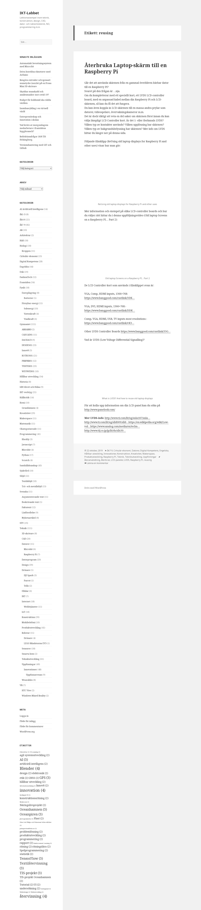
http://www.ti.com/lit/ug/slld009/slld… (106, 422)
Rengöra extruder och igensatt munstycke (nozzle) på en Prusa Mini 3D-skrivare (35, 83)
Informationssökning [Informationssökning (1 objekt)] (28, 786)
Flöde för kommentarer (31, 726)
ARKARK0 (26, 329)
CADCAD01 (27, 334)
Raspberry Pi (30, 554)
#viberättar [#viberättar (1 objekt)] (25, 752)
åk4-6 (22, 219)
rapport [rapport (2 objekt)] (26, 843)
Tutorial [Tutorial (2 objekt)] (26, 884)
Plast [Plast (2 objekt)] (39, 818)
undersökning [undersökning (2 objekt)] (30, 888)
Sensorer (26, 648)
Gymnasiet (25, 324)
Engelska (24, 266)
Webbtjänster (31, 606)
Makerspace (26, 418)
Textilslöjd (27, 481)
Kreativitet (25, 413)
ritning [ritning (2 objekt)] (26, 846)
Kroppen (26, 251)
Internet (26, 601)
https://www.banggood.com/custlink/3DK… (109, 298)
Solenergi (29, 308)
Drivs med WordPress (95, 487)
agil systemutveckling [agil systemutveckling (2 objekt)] (34, 755)
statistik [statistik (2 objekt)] (26, 854)
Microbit (26, 449)
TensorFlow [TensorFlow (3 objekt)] (31, 858)
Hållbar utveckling (29, 376)
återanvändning (92, 460)
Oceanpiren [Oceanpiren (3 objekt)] (31, 814)
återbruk (105, 460)
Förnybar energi (30, 303)
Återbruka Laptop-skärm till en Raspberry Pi (125, 68)
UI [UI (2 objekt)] (37, 884)
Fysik (22, 287)
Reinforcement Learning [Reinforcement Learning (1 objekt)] (42, 843)
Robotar (26, 632)
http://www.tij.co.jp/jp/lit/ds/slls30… (105, 430)
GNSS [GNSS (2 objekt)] (34, 778)
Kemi (22, 402)
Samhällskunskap (28, 465)
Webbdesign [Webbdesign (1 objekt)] (25, 892)
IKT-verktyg (26, 392)
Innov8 (25, 350)
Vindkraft (29, 319)
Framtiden (25, 282)
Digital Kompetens (29, 261)
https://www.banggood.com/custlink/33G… (146, 331)
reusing (148, 460)
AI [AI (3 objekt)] (24, 759)
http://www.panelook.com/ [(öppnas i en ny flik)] (99, 409)
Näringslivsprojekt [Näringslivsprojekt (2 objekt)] (33, 805)
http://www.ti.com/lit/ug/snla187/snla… (127, 418)
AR (21, 230)
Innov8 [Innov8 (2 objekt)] (42, 785)
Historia (24, 381)
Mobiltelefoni (28, 622)
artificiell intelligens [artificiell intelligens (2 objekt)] (34, 763)
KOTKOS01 (27, 355)
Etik (22, 271)
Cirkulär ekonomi (28, 256)
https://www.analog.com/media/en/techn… (115, 426)
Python (25, 455)
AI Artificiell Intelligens (31, 209)
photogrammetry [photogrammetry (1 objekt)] (26, 819)
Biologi (23, 245)
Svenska (24, 491)
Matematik (25, 423)
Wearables (27, 680)
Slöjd (22, 475)
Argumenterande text (33, 496)
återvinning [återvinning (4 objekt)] (33, 896)
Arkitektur (25, 235)
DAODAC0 (27, 339)
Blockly (25, 439)
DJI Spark (28, 575)
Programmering (28, 434)
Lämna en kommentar (97, 463)
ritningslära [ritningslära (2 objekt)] (41, 846)
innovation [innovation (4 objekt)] (32, 790)
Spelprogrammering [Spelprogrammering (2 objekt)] (34, 850)
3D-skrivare (28, 533)
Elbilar (25, 591)
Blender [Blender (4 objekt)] (30, 768)
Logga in (24, 715)
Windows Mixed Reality (33, 695)
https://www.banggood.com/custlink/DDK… (109, 310)
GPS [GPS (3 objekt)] (45, 777)
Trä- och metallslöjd (32, 486)
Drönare (26, 570)
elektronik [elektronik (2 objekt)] (40, 773)
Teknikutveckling (30, 659)
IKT (23, 596)
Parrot (27, 580)
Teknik (23, 528)
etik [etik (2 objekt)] (24, 778)
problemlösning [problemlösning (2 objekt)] (31, 831)
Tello (26, 585)
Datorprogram (29, 559)
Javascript (27, 444)
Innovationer (30, 669)
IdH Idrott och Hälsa (30, 387)
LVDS (126, 460)
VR (21, 685)
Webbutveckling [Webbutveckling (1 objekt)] (37, 892)
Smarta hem (28, 653)
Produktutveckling (31, 627)
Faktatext (26, 507)
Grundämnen (28, 407)
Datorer (26, 543)
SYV (22, 523)
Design (25, 564)
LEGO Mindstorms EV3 (35, 643)
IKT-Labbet (29, 12)
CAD (24, 538)
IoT (23, 612)
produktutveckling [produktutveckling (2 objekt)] (33, 835)
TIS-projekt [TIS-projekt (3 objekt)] (31, 873)
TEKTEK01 (27, 366)
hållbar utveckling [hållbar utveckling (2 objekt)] (32, 782)
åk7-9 (22, 224)
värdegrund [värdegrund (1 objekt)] (46, 889)
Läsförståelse (28, 512)
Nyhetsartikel (29, 517)
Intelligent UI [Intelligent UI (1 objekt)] (25, 795)
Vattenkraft (30, 313)
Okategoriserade (28, 428)
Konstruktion (28, 617)
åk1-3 (22, 214)
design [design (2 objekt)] (25, 773)
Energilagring (29, 292)
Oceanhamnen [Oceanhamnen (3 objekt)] (33, 809)
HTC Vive (26, 690)
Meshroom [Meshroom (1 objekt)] (24, 802)
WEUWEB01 (28, 371)
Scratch (25, 460)
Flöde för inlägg (28, 721)
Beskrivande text (30, 502)
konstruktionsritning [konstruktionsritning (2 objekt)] (34, 798)
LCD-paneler (117, 460)
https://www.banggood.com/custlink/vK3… (109, 323)
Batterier (28, 298)
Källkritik (24, 397)
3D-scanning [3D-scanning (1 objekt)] (35, 752)
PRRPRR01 (27, 360)
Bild (22, 240)
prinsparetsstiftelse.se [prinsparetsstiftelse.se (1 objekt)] (28, 828)
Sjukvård (24, 470)
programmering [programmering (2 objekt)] (31, 839)
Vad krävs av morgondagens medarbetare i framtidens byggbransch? (34, 128)
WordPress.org (27, 731)
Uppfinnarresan (34, 674)
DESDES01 (27, 345)
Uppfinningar (29, 664)
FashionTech (26, 277)
